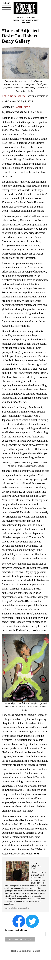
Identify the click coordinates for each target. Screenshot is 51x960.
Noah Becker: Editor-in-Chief (25, 951)
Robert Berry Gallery (13, 95)
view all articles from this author (16, 908)
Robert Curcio (22, 106)
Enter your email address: (16, 930)
